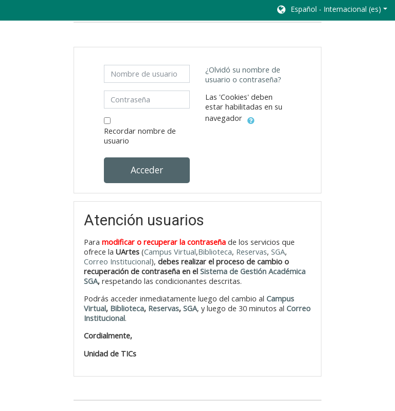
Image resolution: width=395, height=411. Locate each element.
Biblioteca (215, 252)
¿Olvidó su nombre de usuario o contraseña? (243, 74)
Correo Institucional (117, 261)
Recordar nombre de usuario (140, 136)
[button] (331, 10)
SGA (278, 252)
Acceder (147, 170)
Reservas (251, 252)
